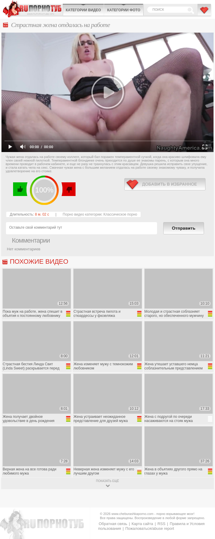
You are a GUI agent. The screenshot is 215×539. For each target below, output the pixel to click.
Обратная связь (113, 523)
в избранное (164, 184)
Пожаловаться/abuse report (149, 528)
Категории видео (83, 10)
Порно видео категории (82, 214)
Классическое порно (120, 214)
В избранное (204, 13)
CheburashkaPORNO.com (32, 9)
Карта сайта (142, 523)
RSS (161, 523)
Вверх (203, 506)
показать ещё (107, 481)
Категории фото (123, 10)
